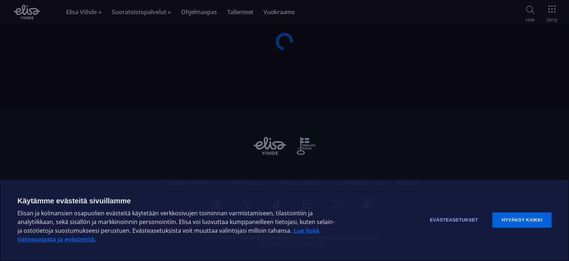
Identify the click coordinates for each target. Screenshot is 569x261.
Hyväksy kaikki (522, 220)
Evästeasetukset (454, 220)
